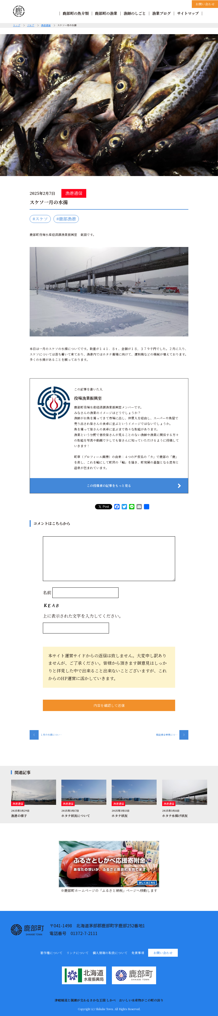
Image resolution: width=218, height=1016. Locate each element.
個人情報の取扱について (110, 953)
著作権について (51, 953)
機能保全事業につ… (172, 734)
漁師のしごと (135, 13)
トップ (16, 25)
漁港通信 (46, 25)
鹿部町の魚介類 (76, 13)
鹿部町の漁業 (106, 13)
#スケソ (40, 219)
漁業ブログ (161, 13)
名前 (47, 593)
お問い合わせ (205, 4)
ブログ (30, 25)
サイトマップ (188, 13)
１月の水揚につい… (46, 734)
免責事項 (137, 953)
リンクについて (77, 953)
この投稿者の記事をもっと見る (109, 485)
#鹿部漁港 (66, 219)
